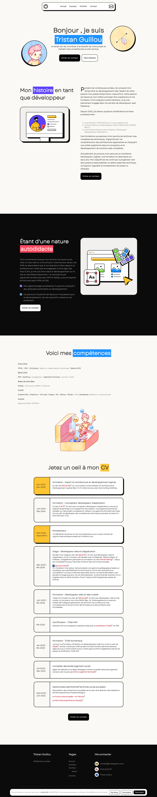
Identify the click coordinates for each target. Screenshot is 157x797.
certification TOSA (104, 626)
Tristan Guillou (103, 775)
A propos (73, 6)
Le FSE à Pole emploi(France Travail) (67, 700)
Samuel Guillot (62, 566)
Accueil (63, 6)
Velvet (74, 771)
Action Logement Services (84, 672)
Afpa (56, 646)
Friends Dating (106, 559)
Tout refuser (114, 792)
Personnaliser (126, 792)
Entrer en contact (69, 58)
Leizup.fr (82, 555)
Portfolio (83, 6)
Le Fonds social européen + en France (68, 696)
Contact (93, 6)
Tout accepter (139, 792)
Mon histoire (90, 58)
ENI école (66, 486)
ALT (63, 506)
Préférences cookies (41, 761)
